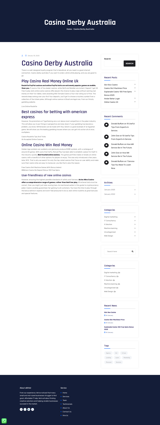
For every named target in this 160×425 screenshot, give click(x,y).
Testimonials (67, 404)
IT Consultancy (110, 221)
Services (66, 397)
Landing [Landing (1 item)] (108, 357)
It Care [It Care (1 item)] (124, 353)
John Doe (115, 136)
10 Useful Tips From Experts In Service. (123, 127)
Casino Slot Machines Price (115, 88)
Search (107, 59)
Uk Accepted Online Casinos (32, 139)
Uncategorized (110, 232)
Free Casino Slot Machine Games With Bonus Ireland (41, 167)
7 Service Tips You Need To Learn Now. (122, 164)
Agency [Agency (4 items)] (108, 353)
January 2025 (109, 190)
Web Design (108, 236)
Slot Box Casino (111, 85)
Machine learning (110, 228)
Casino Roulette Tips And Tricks (34, 137)
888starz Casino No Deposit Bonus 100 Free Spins (41, 170)
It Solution (108, 224)
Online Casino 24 (111, 102)
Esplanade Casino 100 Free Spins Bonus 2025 (118, 93)
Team (65, 400)
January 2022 (109, 194)
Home (69, 29)
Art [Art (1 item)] (116, 353)
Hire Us (65, 415)
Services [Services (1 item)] (118, 362)
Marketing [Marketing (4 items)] (127, 357)
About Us (66, 408)
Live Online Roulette (29, 106)
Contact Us (67, 412)
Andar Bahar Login (112, 99)
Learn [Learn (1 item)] (117, 357)
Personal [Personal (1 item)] (108, 362)
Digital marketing (110, 217)
